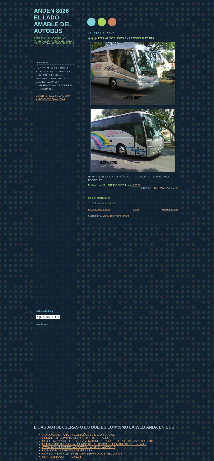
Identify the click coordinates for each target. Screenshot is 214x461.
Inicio (136, 209)
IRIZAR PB (157, 187)
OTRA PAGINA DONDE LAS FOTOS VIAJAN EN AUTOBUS (78, 447)
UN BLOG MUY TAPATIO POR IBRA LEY (67, 450)
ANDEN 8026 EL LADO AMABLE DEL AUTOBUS (53, 21)
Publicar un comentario (104, 203)
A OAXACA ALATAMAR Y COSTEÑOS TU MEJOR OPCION (78, 434)
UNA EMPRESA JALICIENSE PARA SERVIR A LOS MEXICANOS (82, 453)
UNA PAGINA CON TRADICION (61, 456)
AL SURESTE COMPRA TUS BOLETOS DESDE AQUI (75, 437)
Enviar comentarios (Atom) (116, 215)
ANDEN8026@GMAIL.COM (50, 99)
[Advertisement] (57, 384)
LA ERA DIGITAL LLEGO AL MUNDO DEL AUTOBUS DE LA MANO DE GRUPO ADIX (94, 444)
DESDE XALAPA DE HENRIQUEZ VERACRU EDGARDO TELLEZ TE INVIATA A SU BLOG (97, 441)
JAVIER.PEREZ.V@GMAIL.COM (53, 96)
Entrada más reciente (99, 209)
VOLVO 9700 (171, 187)
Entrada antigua (170, 209)
